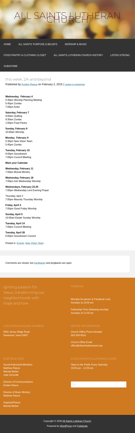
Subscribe (10, 66)
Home (7, 44)
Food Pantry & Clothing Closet (25, 55)
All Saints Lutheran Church (67, 17)
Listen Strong (120, 55)
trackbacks (39, 263)
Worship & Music (76, 44)
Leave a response (75, 84)
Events (20, 243)
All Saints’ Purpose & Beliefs (37, 44)
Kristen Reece (29, 84)
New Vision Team (34, 243)
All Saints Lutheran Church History (78, 55)
